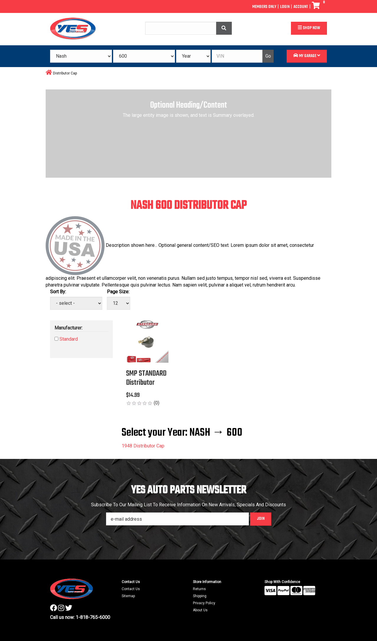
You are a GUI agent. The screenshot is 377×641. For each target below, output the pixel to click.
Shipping (199, 596)
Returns (199, 589)
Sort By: (58, 291)
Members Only (264, 7)
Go (268, 56)
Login (285, 7)
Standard (68, 339)
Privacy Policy (204, 603)
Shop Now (309, 28)
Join (260, 518)
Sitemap (128, 596)
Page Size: (118, 291)
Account (300, 7)
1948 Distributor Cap (143, 446)
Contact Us (131, 589)
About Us (200, 610)
